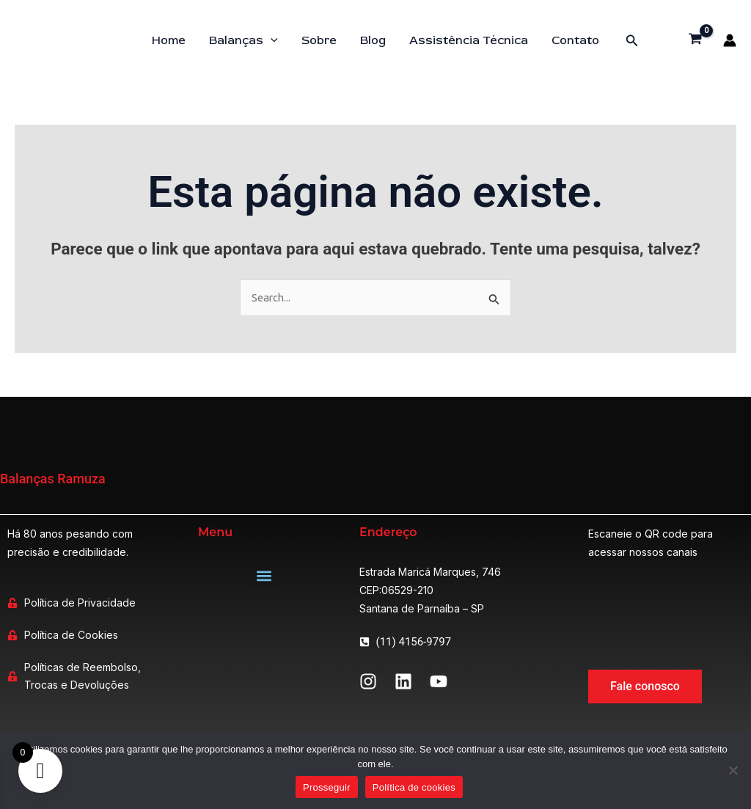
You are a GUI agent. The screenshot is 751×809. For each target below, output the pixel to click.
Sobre (319, 40)
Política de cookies (414, 787)
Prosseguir (327, 787)
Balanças (243, 40)
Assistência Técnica (468, 40)
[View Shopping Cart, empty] (695, 40)
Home (169, 40)
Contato (575, 40)
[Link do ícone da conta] (729, 40)
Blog (373, 40)
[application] (270, 40)
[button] (632, 41)
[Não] (732, 770)
